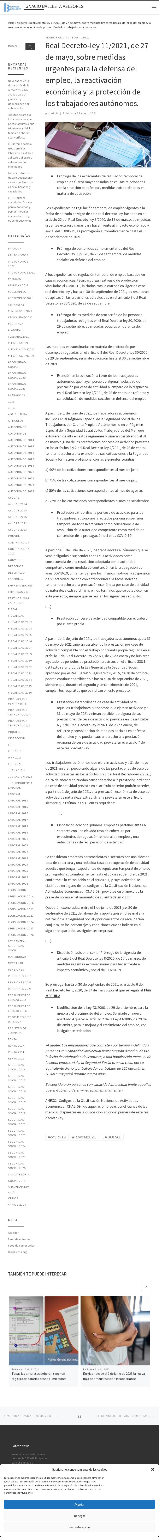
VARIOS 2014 (17, 1204)
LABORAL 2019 (18, 832)
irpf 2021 (15, 764)
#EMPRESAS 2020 (20, 311)
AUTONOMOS (17, 427)
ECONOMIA (15, 579)
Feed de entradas (19, 1239)
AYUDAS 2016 (17, 517)
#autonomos (18, 255)
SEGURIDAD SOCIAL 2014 (17, 1067)
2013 (11, 401)
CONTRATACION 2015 (19, 551)
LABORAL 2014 (18, 800)
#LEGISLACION (18, 343)
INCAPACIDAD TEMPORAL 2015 (19, 723)
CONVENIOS (16, 560)
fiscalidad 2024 (20, 680)
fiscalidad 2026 (20, 692)
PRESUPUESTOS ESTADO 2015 (19, 997)
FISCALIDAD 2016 (20, 641)
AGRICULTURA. (18, 414)
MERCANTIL (16, 963)
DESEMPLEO (16, 572)
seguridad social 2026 (17, 1166)
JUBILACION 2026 (20, 777)
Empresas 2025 (19, 592)
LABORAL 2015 (18, 807)
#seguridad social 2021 (17, 386)
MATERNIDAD (17, 957)
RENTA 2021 (16, 1052)
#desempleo (17, 292)
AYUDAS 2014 (17, 504)
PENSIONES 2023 (20, 982)
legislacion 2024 (21, 922)
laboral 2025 (18, 871)
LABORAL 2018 (18, 826)
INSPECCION (16, 738)
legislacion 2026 (21, 935)
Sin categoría (18, 1174)
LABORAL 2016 (18, 813)
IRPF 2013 (15, 751)
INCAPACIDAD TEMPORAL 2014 (19, 712)
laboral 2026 (18, 883)
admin (55, 113)
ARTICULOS (16, 421)
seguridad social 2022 (17, 1122)
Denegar (79, 1516)
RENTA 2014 (16, 1045)
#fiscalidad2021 (20, 317)
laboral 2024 (18, 864)
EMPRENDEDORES (20, 585)
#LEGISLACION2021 (21, 356)
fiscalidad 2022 (20, 667)
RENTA (12, 1039)
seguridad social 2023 (17, 1133)
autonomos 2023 (21, 478)
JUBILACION (16, 770)
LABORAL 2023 (18, 858)
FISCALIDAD (16, 615)
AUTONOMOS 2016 (21, 453)
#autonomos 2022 (18, 264)
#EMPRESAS (16, 304)
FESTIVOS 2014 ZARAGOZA (18, 600)
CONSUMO (15, 536)
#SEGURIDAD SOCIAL (17, 364)
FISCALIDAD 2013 (20, 622)
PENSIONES (16, 969)
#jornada (15, 324)
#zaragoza (16, 395)
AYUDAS (13, 497)
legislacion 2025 (21, 928)
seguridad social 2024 (17, 1144)
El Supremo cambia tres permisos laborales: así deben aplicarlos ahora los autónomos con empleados (20, 155)
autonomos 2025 (21, 491)
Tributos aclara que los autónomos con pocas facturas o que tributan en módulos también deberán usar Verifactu (21, 126)
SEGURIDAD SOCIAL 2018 (17, 1111)
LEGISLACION (17, 890)
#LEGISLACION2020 (21, 349)
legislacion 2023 (21, 915)
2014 (11, 408)
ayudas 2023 (17, 529)
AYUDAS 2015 (17, 510)
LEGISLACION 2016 (21, 903)
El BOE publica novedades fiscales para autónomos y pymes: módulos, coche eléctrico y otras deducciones (20, 209)
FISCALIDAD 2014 (20, 628)
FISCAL (13, 609)
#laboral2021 (18, 336)
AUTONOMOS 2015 (21, 446)
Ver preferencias (79, 1527)
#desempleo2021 (20, 298)
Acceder (13, 1233)
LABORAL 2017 (18, 820)
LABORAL (14, 794)
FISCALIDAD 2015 (20, 635)
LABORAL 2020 (18, 839)
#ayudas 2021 (18, 285)
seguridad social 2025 (17, 1155)
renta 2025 (16, 1058)
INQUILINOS (16, 732)
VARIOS (13, 1198)
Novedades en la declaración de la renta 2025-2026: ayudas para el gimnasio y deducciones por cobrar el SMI (18, 94)
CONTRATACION (19, 542)
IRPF (11, 744)
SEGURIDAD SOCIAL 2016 (17, 1089)
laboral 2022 (18, 845)
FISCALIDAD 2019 (20, 654)
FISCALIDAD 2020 (20, 660)
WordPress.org (17, 1252)
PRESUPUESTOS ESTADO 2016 (19, 1008)
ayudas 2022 (17, 523)
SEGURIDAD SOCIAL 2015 (17, 1078)
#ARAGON (15, 249)
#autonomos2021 (21, 272)
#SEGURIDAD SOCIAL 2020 (17, 375)
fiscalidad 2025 (20, 686)
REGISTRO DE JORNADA (17, 1030)
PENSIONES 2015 (20, 976)
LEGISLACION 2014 (21, 896)
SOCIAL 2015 (17, 1181)
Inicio (11, 23)
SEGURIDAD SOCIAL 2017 (17, 1100)
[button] (153, 1469)
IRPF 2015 (15, 757)
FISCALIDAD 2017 (20, 648)
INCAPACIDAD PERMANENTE (17, 701)
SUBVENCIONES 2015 (19, 1189)
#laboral (22, 23)
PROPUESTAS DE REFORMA (19, 1019)
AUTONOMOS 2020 (21, 472)
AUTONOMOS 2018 (21, 465)
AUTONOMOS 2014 (21, 440)
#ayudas (14, 279)
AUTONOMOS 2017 (21, 459)
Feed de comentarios (21, 1245)
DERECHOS (15, 566)
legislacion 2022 (21, 909)
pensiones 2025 (20, 989)
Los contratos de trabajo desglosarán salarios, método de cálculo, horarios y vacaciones (20, 182)
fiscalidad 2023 (20, 673)
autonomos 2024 (21, 485)
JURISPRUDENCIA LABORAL (20, 785)
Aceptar (80, 1504)
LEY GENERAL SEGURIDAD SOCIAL (17, 945)
